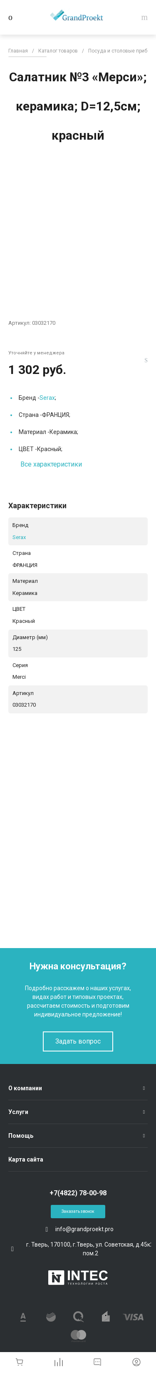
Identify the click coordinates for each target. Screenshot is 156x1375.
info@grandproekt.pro (84, 1229)
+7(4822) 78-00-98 (78, 1193)
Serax (47, 397)
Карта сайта (25, 1159)
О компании (25, 1088)
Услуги (18, 1112)
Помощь (20, 1135)
